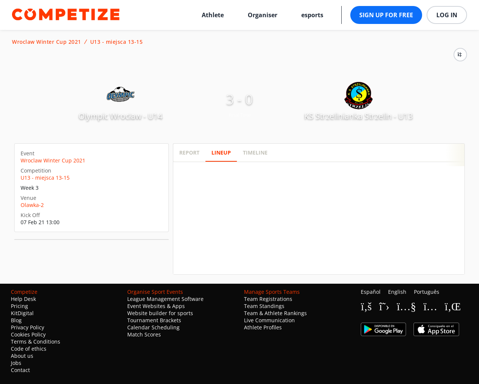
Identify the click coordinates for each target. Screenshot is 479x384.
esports (312, 15)
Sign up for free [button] (386, 15)
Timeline (255, 152)
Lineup (221, 152)
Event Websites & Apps (156, 306)
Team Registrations (268, 298)
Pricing (19, 306)
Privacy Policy (27, 327)
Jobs (16, 362)
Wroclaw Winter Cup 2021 (46, 42)
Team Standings (264, 306)
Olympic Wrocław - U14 (120, 116)
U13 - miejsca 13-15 (116, 42)
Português (426, 291)
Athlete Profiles (263, 327)
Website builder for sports (160, 313)
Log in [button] (446, 15)
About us (22, 355)
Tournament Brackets (154, 320)
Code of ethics (28, 348)
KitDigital (22, 313)
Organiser (262, 15)
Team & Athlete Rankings (275, 313)
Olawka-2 (32, 204)
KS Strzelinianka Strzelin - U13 (358, 116)
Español (371, 291)
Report (189, 152)
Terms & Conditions (35, 341)
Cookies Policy (28, 334)
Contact (20, 370)
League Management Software (165, 298)
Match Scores (144, 334)
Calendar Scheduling (153, 327)
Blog (16, 320)
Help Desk (23, 298)
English (397, 291)
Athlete (213, 15)
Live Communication (269, 320)
